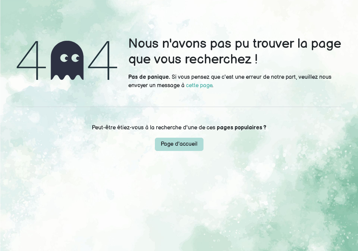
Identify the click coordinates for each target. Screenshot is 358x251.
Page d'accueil (179, 144)
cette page (199, 85)
